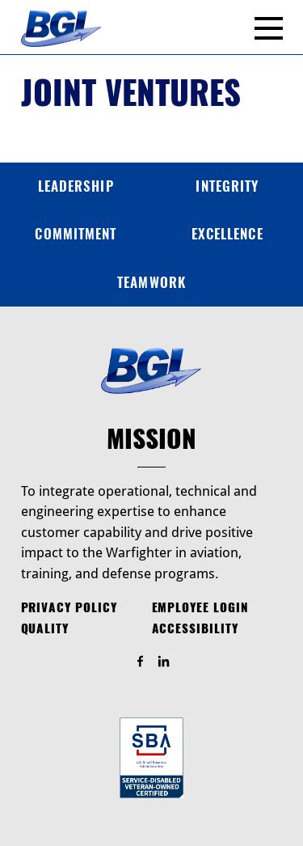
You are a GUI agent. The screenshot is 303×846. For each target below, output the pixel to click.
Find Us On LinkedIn (170, 662)
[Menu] (269, 28)
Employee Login (200, 607)
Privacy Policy (69, 607)
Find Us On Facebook (147, 662)
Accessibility (195, 628)
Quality (45, 628)
